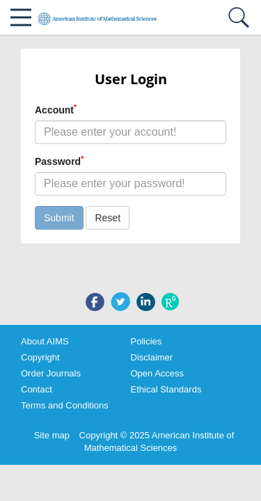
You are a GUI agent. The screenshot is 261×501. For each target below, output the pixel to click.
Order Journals (51, 373)
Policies (146, 341)
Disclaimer (152, 357)
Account (56, 109)
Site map (52, 435)
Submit (59, 217)
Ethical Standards (166, 389)
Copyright (40, 357)
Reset (107, 217)
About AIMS (45, 341)
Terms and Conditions (65, 405)
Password (59, 160)
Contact (36, 389)
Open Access (157, 373)
